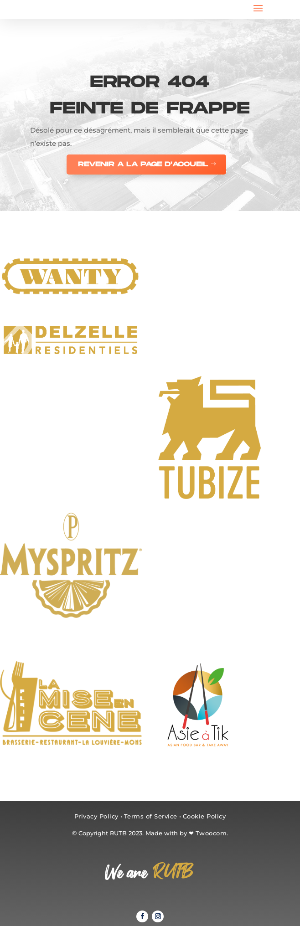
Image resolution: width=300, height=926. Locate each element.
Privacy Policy (96, 816)
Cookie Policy (204, 816)
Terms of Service (150, 816)
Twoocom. (212, 833)
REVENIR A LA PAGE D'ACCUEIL (143, 164)
